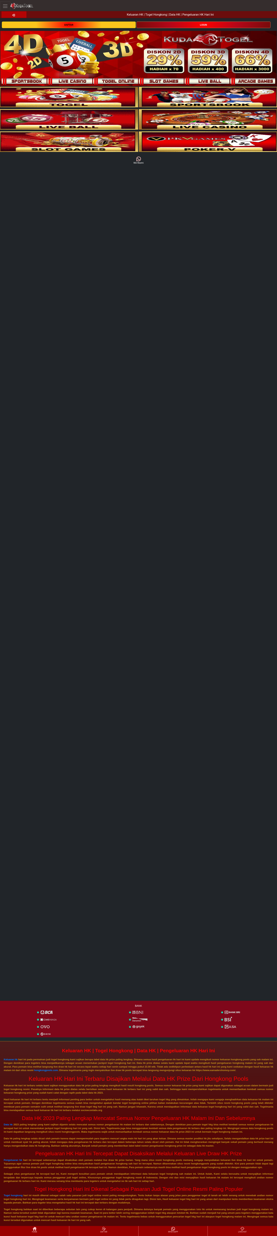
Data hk (8, 1124)
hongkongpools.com (46, 1070)
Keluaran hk (10, 1059)
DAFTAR (68, 25)
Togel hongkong (13, 1195)
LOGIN (203, 25)
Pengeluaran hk (13, 1160)
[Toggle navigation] (5, 6)
